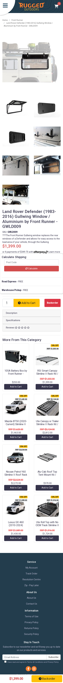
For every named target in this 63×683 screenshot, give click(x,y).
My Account (32, 567)
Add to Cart (26, 303)
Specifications (13, 320)
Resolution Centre (32, 579)
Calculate (31, 268)
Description (11, 313)
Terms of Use (31, 616)
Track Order (31, 573)
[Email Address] (24, 657)
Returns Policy (31, 628)
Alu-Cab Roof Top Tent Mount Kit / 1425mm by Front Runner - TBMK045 (47, 476)
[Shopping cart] (56, 6)
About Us (31, 598)
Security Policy (31, 634)
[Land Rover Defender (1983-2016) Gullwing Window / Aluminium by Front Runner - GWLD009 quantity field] (8, 303)
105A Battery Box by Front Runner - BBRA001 (15, 373)
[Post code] (31, 262)
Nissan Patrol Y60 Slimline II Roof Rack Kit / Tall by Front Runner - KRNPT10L (15, 476)
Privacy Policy (31, 622)
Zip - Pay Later (31, 585)
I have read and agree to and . (31, 662)
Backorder (47, 678)
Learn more (54, 252)
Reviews (18, 327)
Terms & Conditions (35, 662)
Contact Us (31, 603)
